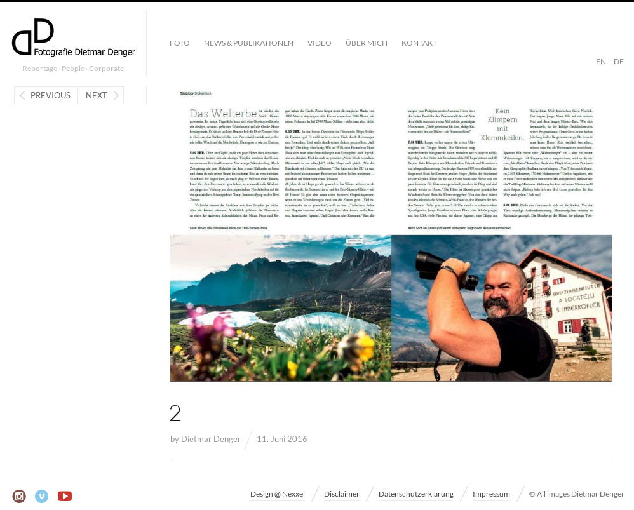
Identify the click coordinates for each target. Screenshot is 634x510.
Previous (50, 95)
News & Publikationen (248, 43)
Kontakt (419, 43)
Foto (180, 43)
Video (319, 43)
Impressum (491, 494)
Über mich (367, 43)
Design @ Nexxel (277, 494)
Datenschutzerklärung (416, 494)
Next (96, 95)
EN (601, 61)
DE (619, 61)
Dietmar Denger (211, 439)
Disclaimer (342, 494)
